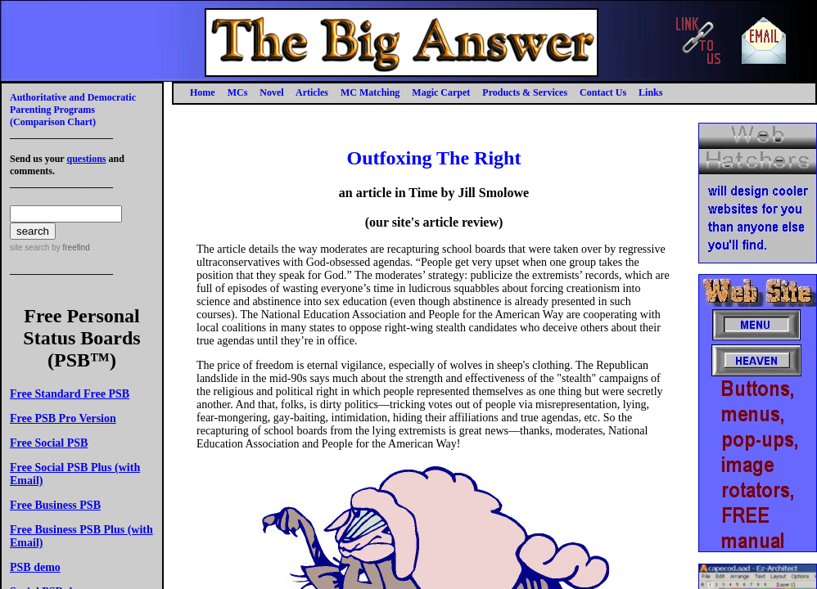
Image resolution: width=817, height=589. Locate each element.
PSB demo (35, 567)
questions (86, 158)
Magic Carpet (441, 92)
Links (650, 92)
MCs (238, 92)
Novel (271, 92)
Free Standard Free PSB (69, 394)
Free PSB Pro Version (63, 418)
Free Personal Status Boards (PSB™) (81, 338)
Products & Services (524, 92)
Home (202, 92)
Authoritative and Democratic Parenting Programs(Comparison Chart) (73, 110)
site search (29, 247)
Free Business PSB (55, 505)
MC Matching (370, 92)
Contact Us (603, 92)
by (69, 247)
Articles (312, 92)
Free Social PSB (49, 443)
